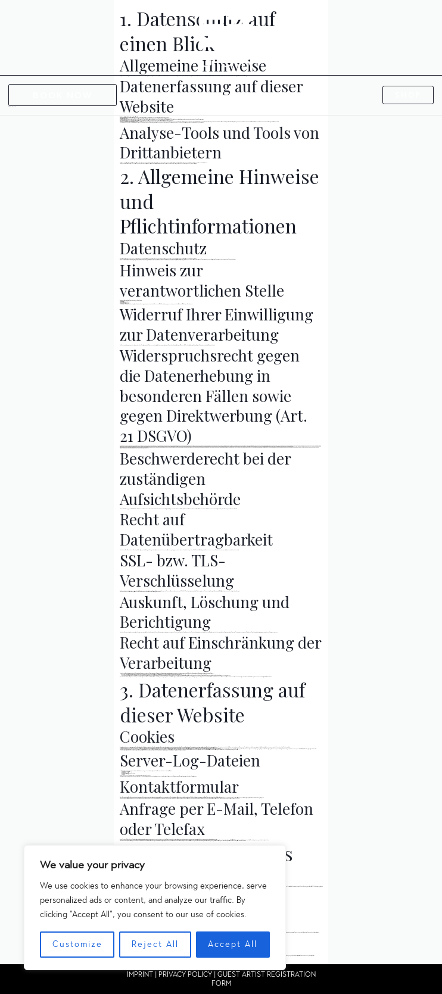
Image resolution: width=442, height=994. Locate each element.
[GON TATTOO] (225, 37)
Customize (77, 944)
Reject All (155, 944)
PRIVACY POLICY (185, 974)
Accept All (232, 944)
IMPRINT (140, 974)
